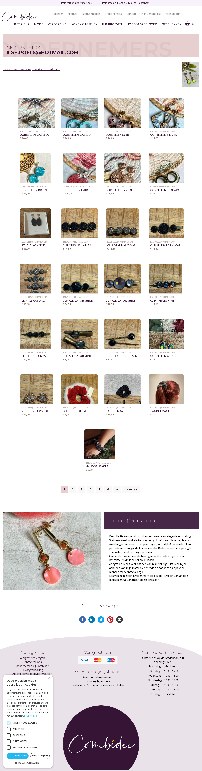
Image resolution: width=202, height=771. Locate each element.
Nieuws (72, 14)
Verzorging (57, 24)
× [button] (49, 678)
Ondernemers (113, 14)
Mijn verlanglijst (151, 14)
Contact (131, 14)
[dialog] (28, 721)
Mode (38, 24)
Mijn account (173, 14)
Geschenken (171, 24)
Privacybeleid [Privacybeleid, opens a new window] (30, 715)
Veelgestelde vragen (32, 658)
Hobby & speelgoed (142, 24)
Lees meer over (31, 69)
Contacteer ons (32, 662)
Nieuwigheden (91, 14)
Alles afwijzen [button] (40, 755)
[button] (28, 762)
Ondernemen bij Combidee (32, 666)
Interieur (21, 24)
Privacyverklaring (32, 670)
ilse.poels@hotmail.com (32, 131)
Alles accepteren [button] (17, 755)
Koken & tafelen (84, 24)
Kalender (57, 14)
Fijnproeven (112, 24)
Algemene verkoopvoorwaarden (32, 674)
